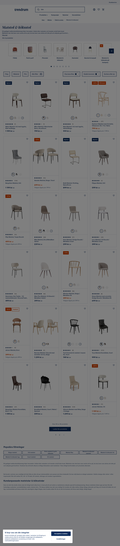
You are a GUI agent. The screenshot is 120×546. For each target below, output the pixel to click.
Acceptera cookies (61, 533)
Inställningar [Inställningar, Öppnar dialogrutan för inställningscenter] (60, 539)
